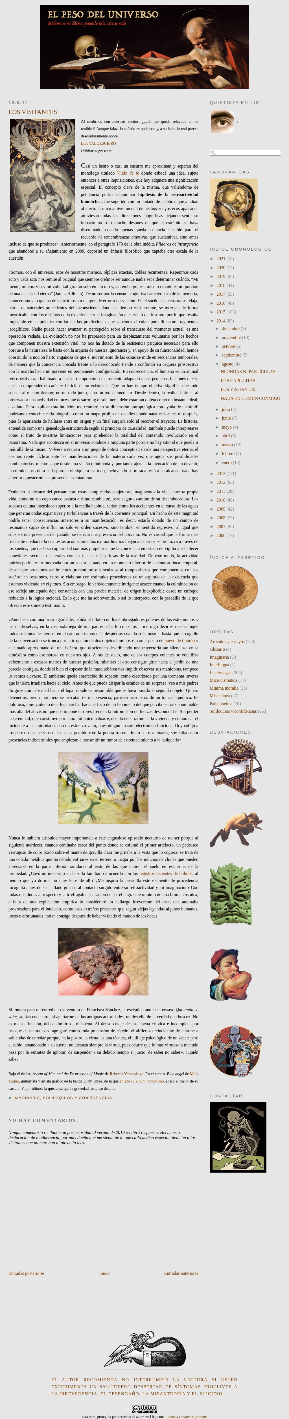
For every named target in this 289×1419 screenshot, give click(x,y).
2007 (221, 526)
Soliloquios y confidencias (77, 1098)
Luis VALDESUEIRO (98, 143)
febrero (229, 453)
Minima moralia (224, 688)
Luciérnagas (220, 672)
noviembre (232, 337)
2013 (221, 473)
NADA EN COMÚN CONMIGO (250, 398)
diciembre (231, 328)
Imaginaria (27, 1098)
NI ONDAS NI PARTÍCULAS (248, 371)
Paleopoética (221, 703)
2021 (221, 258)
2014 (221, 320)
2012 (221, 482)
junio (227, 418)
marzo (228, 444)
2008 (221, 517)
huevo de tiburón (180, 640)
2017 (221, 294)
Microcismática (223, 680)
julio (226, 409)
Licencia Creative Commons (186, 1416)
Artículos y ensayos (227, 641)
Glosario (217, 649)
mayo (227, 427)
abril (226, 435)
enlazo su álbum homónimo (142, 1081)
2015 (221, 311)
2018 (221, 285)
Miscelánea (220, 695)
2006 (221, 535)
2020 (221, 267)
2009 (221, 509)
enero (227, 462)
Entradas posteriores (26, 1273)
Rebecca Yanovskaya (126, 1074)
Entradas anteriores (181, 1273)
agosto (228, 364)
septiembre (232, 355)
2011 (221, 491)
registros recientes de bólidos (165, 873)
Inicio (104, 1273)
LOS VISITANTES (32, 111)
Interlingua (219, 664)
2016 (221, 303)
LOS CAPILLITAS (238, 380)
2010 (221, 500)
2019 (221, 276)
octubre (229, 346)
